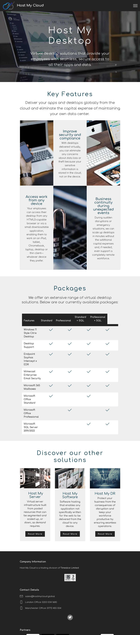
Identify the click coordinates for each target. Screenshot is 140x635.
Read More (35, 514)
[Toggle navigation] (135, 5)
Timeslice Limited (70, 548)
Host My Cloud (39, 5)
